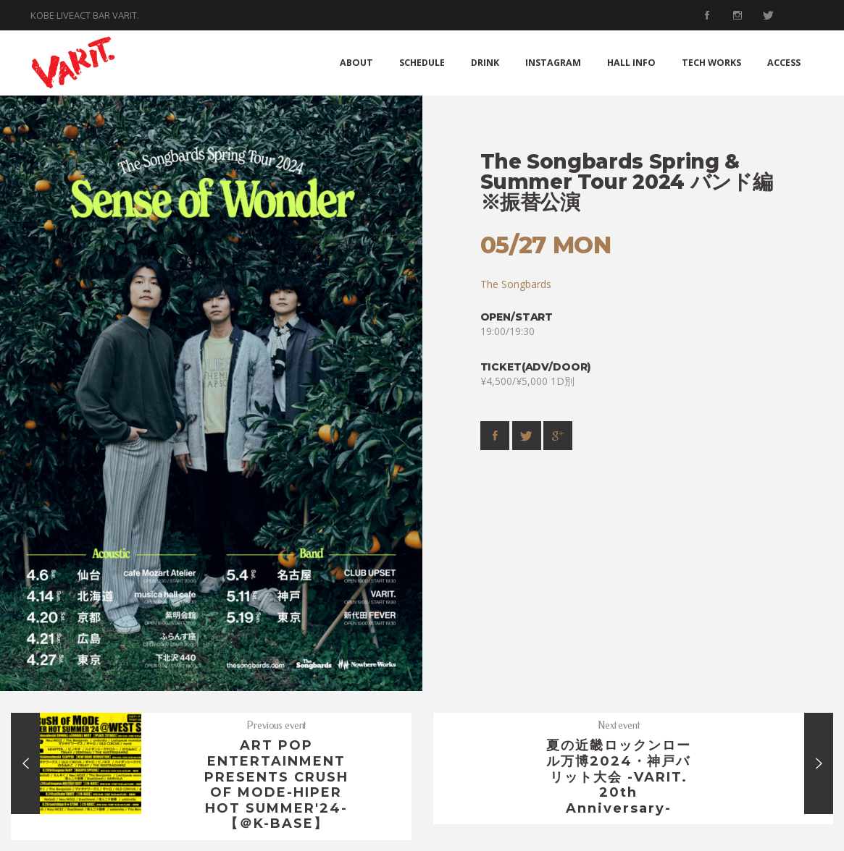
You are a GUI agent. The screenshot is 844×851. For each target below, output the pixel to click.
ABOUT (356, 62)
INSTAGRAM (553, 62)
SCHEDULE (422, 62)
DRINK (485, 62)
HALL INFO (631, 62)
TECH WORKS (711, 62)
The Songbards (515, 284)
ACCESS (784, 62)
